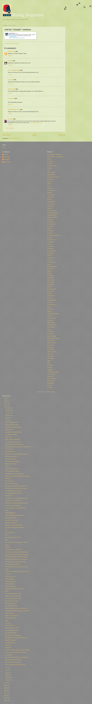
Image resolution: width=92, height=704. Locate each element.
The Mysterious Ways (10, 451)
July (6, 420)
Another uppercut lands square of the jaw (14, 588)
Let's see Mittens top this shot (12, 630)
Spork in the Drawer (51, 342)
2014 (5, 401)
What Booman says (9, 613)
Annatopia (49, 168)
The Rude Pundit (51, 327)
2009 (5, 688)
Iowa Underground (51, 250)
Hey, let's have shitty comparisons (13, 635)
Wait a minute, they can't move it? (13, 441)
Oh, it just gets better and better (12, 471)
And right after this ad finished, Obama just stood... (17, 637)
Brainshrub (49, 188)
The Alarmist (50, 163)
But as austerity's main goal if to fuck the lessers (16, 559)
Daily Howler (50, 206)
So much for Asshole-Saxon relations (13, 490)
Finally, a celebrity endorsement (12, 439)
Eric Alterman (50, 221)
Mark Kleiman (50, 275)
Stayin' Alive (50, 347)
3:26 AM (10, 93)
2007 (5, 692)
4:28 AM (10, 124)
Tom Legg (49, 367)
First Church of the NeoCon (53, 235)
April (6, 672)
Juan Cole (49, 264)
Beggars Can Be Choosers (53, 177)
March (7, 675)
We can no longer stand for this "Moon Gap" (15, 664)
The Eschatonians (51, 224)
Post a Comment (10, 128)
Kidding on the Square (52, 266)
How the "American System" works (13, 598)
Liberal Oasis (50, 268)
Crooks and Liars (51, 203)
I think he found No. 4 (10, 576)
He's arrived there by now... (11, 456)
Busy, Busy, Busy (51, 190)
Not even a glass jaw (10, 625)
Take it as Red (50, 356)
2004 (5, 700)
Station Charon (50, 345)
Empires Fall (50, 219)
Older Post (62, 135)
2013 (5, 403)
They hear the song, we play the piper (13, 525)
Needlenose (49, 286)
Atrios (48, 170)
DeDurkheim (7, 159)
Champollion (7, 157)
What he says (8, 478)
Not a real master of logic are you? (13, 593)
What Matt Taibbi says (10, 642)
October (7, 412)
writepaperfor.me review (14, 109)
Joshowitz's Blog (51, 262)
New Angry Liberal (51, 289)
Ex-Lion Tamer (50, 226)
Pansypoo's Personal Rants (53, 313)
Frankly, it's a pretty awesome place (13, 596)
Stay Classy (8, 623)
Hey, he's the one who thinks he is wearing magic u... (17, 657)
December (7, 408)
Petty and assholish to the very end (13, 659)
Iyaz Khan (10, 119)
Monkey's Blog (50, 280)
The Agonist (50, 161)
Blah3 (48, 185)
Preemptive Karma (51, 318)
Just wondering (8, 654)
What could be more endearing (12, 461)
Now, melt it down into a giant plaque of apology (16, 542)
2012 (5, 406)
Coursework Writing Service (35, 122)
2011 (5, 683)
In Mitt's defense (9, 429)
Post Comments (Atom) (14, 138)
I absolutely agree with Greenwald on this (14, 473)
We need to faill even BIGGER (12, 564)
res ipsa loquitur (7, 161)
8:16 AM (10, 74)
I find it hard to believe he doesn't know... (14, 444)
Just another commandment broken (13, 432)
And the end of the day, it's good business (14, 515)
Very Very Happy (51, 374)
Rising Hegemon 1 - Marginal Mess (55, 156)
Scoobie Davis (50, 333)
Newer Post (6, 135)
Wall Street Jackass (51, 378)
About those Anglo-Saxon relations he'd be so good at (17, 476)
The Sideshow (50, 365)
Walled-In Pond (50, 381)
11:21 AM (10, 84)
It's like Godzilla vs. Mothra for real (13, 500)
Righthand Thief (51, 322)
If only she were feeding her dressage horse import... (17, 571)
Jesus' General (50, 257)
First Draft (49, 237)
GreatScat (49, 244)
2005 (5, 697)
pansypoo (10, 60)
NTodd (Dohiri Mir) (51, 300)
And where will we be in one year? (13, 537)
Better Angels (50, 179)
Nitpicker (49, 293)
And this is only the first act (11, 483)
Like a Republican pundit (11, 434)
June (6, 667)
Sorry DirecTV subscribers (11, 605)
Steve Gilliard (50, 349)
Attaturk (6, 154)
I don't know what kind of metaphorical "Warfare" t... (17, 554)
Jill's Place (49, 259)
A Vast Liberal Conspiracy (53, 372)
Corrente (49, 199)
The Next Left (50, 291)
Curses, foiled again (9, 583)
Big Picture (49, 181)
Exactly (7, 510)
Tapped (48, 360)
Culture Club (8, 437)
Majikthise (49, 273)
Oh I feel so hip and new (10, 603)
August (7, 417)
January (7, 680)
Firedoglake (50, 233)
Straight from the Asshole (11, 463)
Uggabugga (49, 369)
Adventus (49, 159)
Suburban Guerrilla (51, 351)
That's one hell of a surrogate (11, 601)
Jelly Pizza (49, 255)
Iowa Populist (50, 248)
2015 (5, 398)
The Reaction (50, 320)
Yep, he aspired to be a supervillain (13, 549)
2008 (5, 690)
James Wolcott (50, 253)
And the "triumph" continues (11, 422)
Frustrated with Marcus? (10, 640)
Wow (6, 530)
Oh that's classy (8, 495)
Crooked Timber (51, 201)
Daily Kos (49, 208)
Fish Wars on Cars (51, 239)
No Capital (49, 298)
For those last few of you (11, 581)
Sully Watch (50, 354)
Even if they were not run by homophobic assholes (16, 498)
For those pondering (9, 579)
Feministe (49, 228)
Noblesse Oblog (50, 295)
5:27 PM (10, 113)
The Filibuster (50, 230)
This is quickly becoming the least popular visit (16, 486)
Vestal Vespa (50, 376)
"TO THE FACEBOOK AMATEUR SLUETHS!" (16, 556)
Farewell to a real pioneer (11, 522)
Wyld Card (49, 385)
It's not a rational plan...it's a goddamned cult (15, 508)
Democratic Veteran (51, 210)
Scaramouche (50, 331)
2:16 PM (10, 65)
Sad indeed (7, 547)
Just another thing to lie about (12, 627)
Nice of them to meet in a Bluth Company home (16, 488)
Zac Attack (49, 387)
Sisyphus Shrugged (51, 336)
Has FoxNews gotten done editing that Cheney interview (18, 446)
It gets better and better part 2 (12, 468)
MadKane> (49, 271)
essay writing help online (14, 70)
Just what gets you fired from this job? (14, 493)
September (8, 415)
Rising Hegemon (23, 14)
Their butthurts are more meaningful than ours (15, 561)
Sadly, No (49, 329)
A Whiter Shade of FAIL (10, 618)
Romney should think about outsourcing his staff (16, 608)
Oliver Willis (50, 302)
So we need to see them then (11, 520)
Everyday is (8, 645)
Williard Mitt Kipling (10, 512)
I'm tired (7, 466)
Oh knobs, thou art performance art (13, 427)
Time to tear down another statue (12, 662)
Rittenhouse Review (51, 324)
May (6, 670)
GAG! (6, 534)
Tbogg (48, 363)
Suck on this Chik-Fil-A (10, 586)
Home (34, 135)
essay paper (10, 79)
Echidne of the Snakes (52, 217)
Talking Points (50, 358)
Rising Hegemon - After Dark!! (54, 154)
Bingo (6, 620)
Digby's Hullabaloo (51, 215)
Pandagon (49, 311)
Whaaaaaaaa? (8, 647)
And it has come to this (10, 459)
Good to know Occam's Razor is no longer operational (17, 649)
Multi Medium (50, 282)
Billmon (49, 183)
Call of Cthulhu (50, 194)
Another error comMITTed (11, 615)
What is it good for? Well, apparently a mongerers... (17, 454)
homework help (11, 89)
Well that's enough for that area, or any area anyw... (17, 566)
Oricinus (49, 307)
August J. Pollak (51, 172)
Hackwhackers (11, 51)
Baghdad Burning (51, 174)
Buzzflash (49, 192)
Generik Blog (50, 241)
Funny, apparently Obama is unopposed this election (17, 610)
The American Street (52, 165)
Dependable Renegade (52, 212)
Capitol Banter (50, 197)
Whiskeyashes (50, 383)
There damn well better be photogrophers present (16, 503)
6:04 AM (10, 104)
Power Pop (49, 315)
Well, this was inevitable (10, 517)
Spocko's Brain (50, 340)
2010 (5, 685)
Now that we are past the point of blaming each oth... (17, 552)
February (7, 677)
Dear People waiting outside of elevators (14, 527)
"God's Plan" (8, 574)
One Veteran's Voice (51, 304)
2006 (5, 695)
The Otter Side (50, 309)
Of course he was (9, 449)
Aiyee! (6, 539)
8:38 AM (10, 55)
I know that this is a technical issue (13, 505)
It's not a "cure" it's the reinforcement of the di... (16, 652)
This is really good (9, 481)
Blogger (53, 391)
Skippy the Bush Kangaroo (53, 338)
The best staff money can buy (12, 424)
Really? (7, 569)
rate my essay (11, 98)
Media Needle (50, 277)
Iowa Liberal (50, 246)
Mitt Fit (7, 591)
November (8, 410)
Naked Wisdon (50, 284)
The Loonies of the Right (11, 632)
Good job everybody (10, 532)
